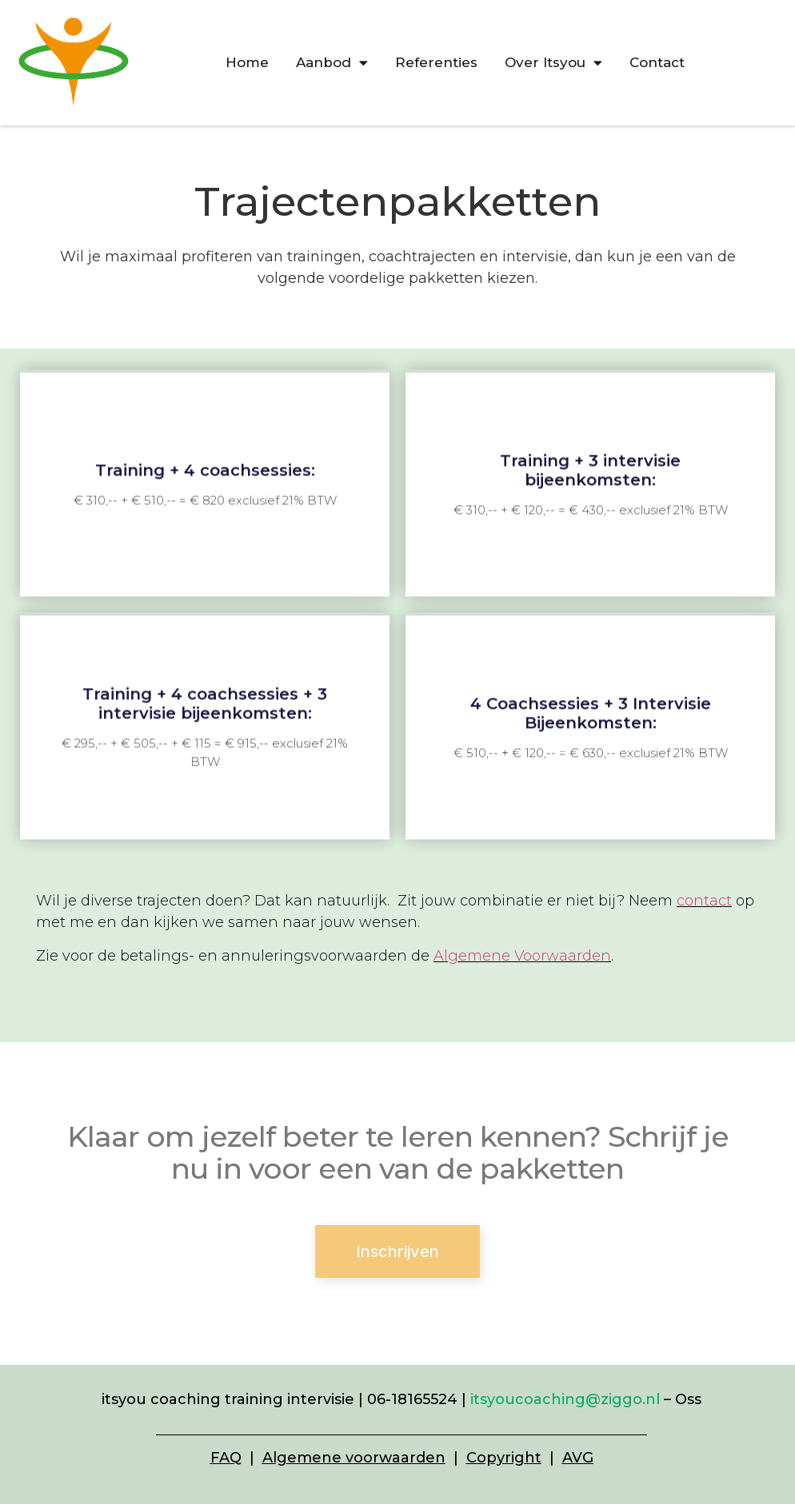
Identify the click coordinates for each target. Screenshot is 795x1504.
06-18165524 (412, 1399)
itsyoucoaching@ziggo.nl (565, 1399)
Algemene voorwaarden (353, 1457)
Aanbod (332, 63)
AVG (577, 1457)
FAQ (226, 1457)
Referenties (436, 62)
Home (247, 62)
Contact (657, 62)
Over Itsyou (553, 63)
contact (704, 900)
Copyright (503, 1457)
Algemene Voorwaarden (522, 956)
